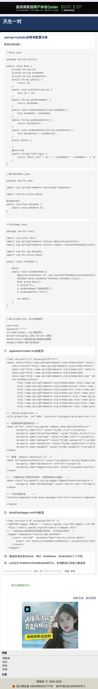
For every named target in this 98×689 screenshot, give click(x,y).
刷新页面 (78, 597)
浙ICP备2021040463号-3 (70, 686)
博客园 (6, 658)
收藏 (67, 571)
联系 (4, 665)
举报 (72, 571)
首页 (4, 662)
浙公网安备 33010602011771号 (32, 686)
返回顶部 (91, 597)
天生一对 (12, 21)
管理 (4, 669)
